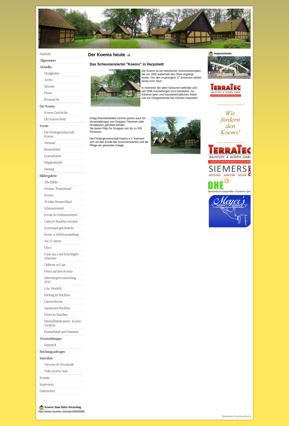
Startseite (45, 54)
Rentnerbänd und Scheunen (61, 332)
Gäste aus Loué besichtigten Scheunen (61, 256)
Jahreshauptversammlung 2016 (60, 280)
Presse (48, 93)
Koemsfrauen (52, 156)
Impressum (47, 384)
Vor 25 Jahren (52, 241)
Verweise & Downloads (59, 364)
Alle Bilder (51, 182)
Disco (47, 247)
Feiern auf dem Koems (58, 271)
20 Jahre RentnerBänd (58, 202)
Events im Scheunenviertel (60, 215)
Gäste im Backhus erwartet (60, 221)
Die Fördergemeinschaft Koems (59, 134)
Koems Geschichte (56, 112)
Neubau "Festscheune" (58, 189)
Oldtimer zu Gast (54, 265)
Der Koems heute (55, 119)
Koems (48, 195)
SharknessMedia (242, 416)
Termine (49, 86)
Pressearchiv (52, 99)
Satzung (49, 169)
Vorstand (49, 143)
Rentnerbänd (52, 149)
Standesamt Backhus (57, 308)
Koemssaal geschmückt (59, 228)
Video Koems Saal (55, 371)
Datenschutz (47, 391)
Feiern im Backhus (56, 315)
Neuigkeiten (51, 73)
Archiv (48, 80)
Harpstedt (50, 345)
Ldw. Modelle (53, 288)
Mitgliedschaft (53, 162)
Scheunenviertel (54, 208)
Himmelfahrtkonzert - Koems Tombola (62, 323)
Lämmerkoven (53, 301)
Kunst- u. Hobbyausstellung (61, 234)
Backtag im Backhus (57, 295)
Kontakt (45, 378)
